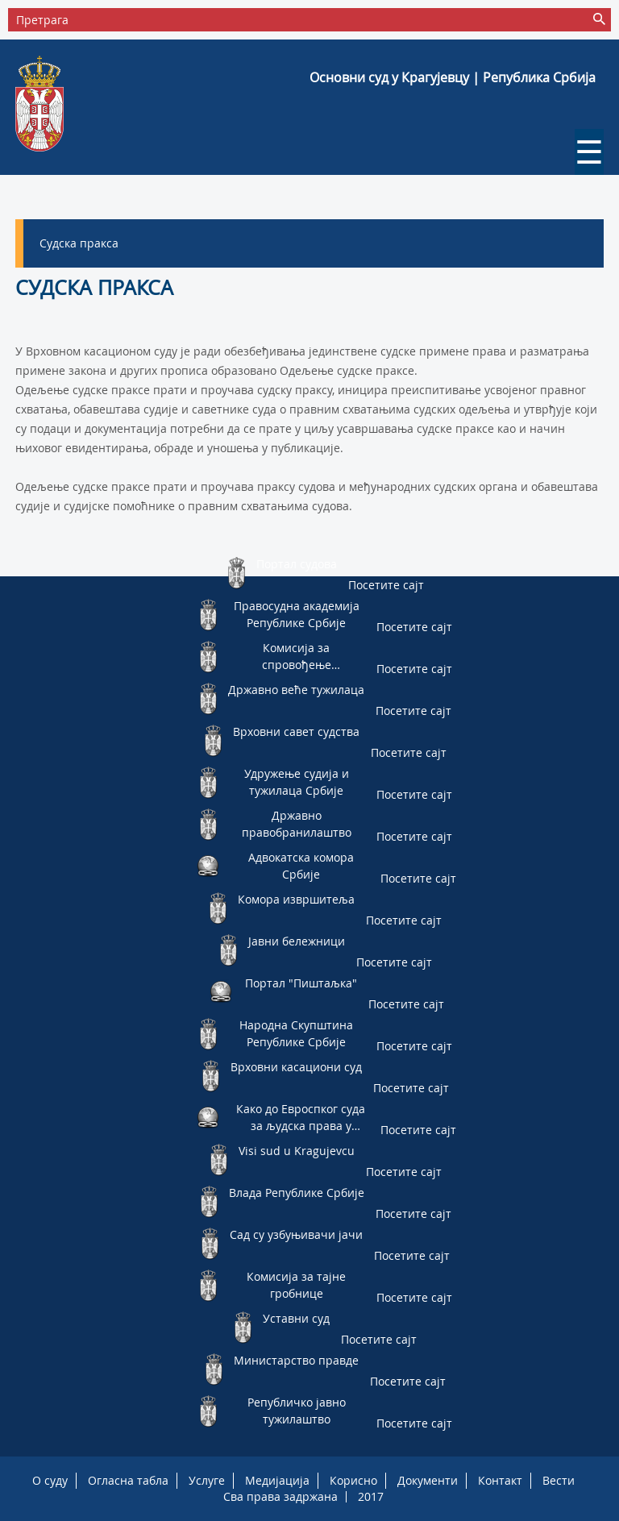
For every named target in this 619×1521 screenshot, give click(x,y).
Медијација (277, 1480)
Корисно (353, 1480)
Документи (427, 1480)
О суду (50, 1480)
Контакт (500, 1480)
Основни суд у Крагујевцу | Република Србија (453, 77)
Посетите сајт (386, 584)
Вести (558, 1480)
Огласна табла (128, 1480)
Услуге (207, 1480)
